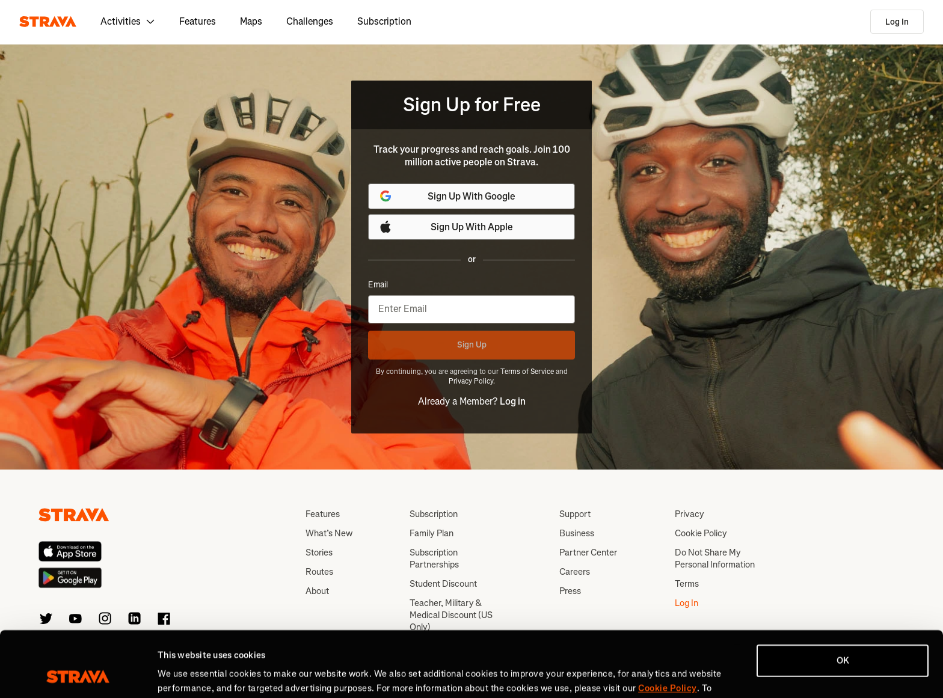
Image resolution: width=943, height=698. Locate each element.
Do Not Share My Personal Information (715, 558)
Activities (127, 21)
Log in (513, 401)
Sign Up (472, 345)
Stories (319, 552)
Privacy (689, 514)
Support (575, 514)
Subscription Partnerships (434, 558)
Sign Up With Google (446, 196)
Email (378, 285)
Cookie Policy (701, 533)
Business (576, 533)
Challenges (309, 21)
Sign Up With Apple (445, 226)
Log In (897, 22)
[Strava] (47, 21)
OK (843, 599)
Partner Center (588, 552)
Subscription (384, 21)
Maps (251, 21)
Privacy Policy (471, 381)
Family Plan (431, 533)
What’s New (329, 533)
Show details (184, 675)
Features (197, 21)
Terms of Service (527, 371)
